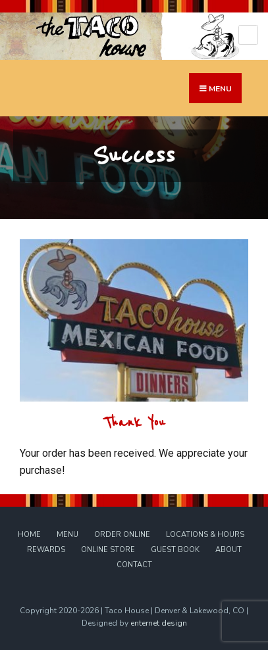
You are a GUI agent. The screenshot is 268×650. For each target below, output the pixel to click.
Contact (134, 565)
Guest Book (175, 550)
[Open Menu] (248, 35)
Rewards (46, 550)
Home (29, 535)
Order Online (122, 535)
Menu (67, 535)
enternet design (158, 623)
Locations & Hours (205, 535)
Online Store (108, 550)
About (228, 550)
